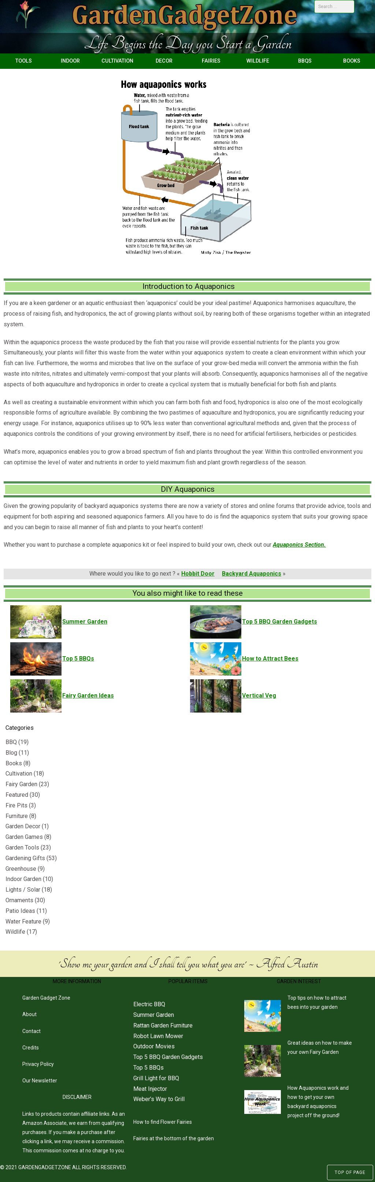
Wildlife (257, 61)
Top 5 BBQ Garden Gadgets (168, 1056)
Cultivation (117, 61)
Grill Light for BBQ (156, 1078)
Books (351, 61)
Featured (16, 794)
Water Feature (23, 921)
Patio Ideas (20, 910)
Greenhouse (20, 868)
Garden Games (24, 836)
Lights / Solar (22, 889)
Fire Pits (16, 805)
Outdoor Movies (154, 1046)
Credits (30, 1048)
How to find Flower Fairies (162, 1122)
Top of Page (350, 1172)
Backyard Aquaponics (251, 573)
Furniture (16, 816)
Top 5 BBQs (148, 1067)
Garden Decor (22, 826)
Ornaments (19, 900)
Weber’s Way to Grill (159, 1099)
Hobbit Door (198, 573)
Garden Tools (22, 847)
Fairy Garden (21, 784)
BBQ (11, 742)
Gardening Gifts (25, 858)
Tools (23, 61)
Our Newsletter (39, 1081)
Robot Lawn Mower (158, 1036)
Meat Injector (150, 1088)
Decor (164, 61)
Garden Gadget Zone (46, 998)
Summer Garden (153, 1014)
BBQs (305, 61)
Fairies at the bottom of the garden (173, 1138)
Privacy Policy (38, 1064)
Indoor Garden (23, 879)
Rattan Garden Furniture (163, 1025)
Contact (31, 1031)
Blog (11, 752)
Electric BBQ (149, 1004)
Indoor (70, 61)
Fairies (211, 61)
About (29, 1014)
